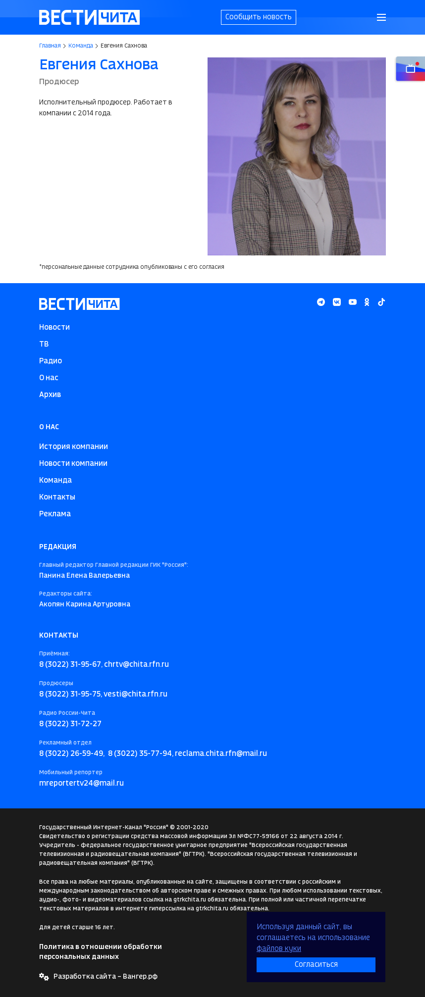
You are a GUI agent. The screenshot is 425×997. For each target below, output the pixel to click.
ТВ (44, 344)
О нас (48, 378)
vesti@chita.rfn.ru (135, 694)
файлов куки (279, 949)
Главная (50, 46)
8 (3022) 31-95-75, (70, 694)
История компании (73, 447)
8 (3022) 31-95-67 (70, 664)
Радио (50, 361)
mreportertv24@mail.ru (81, 783)
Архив (50, 395)
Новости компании (73, 463)
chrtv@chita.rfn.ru (136, 664)
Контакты (57, 497)
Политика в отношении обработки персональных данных (100, 952)
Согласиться (316, 964)
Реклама (55, 514)
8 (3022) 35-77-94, (140, 753)
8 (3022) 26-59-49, (72, 753)
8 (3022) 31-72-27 (70, 724)
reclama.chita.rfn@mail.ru (221, 753)
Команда (80, 46)
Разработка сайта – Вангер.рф (105, 977)
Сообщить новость (258, 17)
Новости (54, 327)
